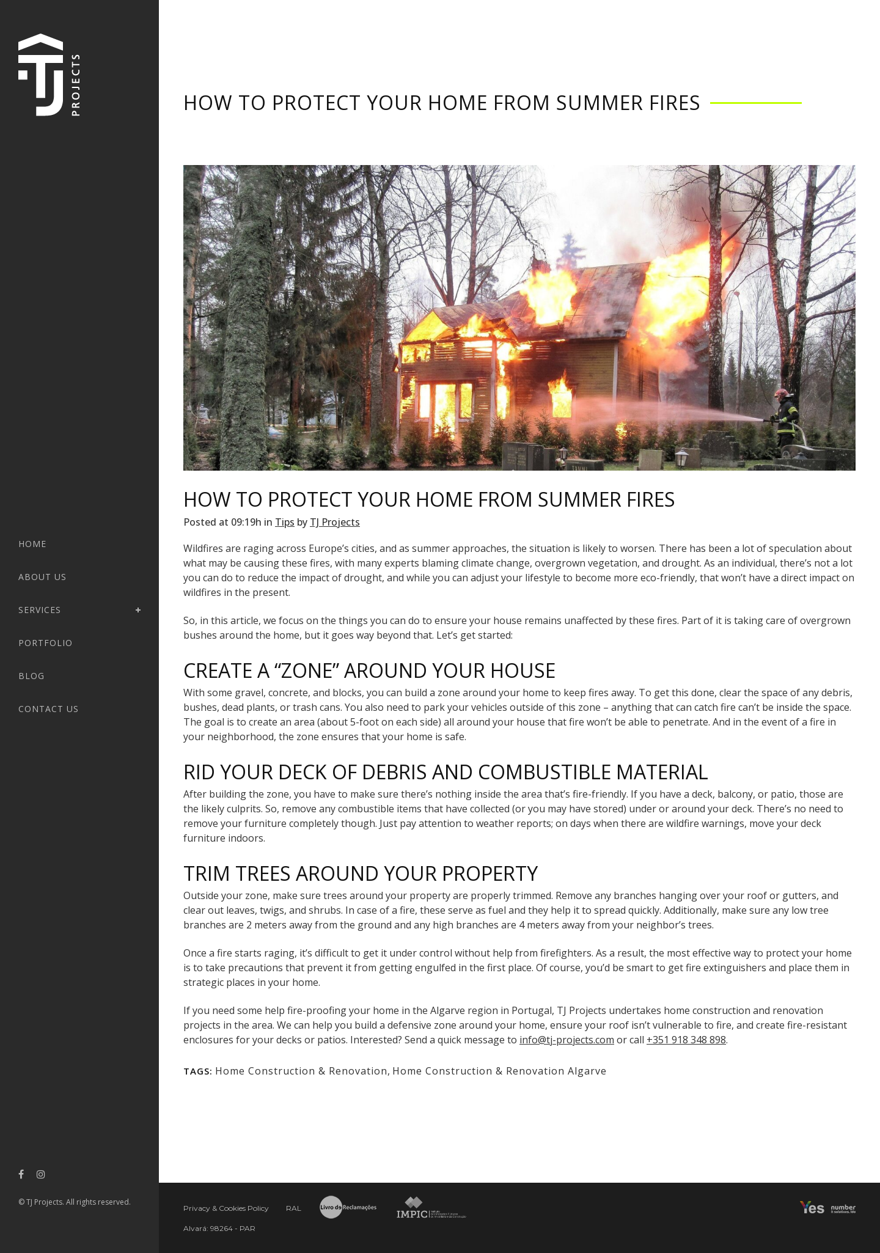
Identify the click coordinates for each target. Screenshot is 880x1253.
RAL (293, 1208)
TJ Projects (335, 522)
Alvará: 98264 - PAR (219, 1228)
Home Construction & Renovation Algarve (499, 1071)
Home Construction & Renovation (301, 1071)
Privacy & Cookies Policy (226, 1208)
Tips (285, 522)
